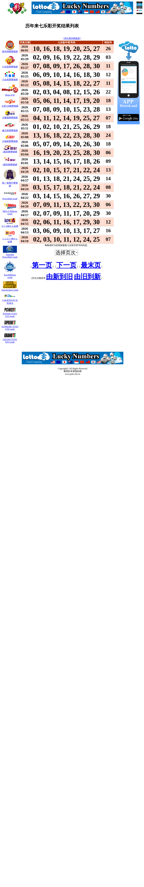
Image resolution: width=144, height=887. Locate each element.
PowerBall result (9, 197)
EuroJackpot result (10, 288)
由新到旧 (59, 276)
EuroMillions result (10, 275)
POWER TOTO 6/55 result (10, 313)
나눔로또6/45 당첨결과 (10, 300)
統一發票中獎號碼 (10, 183)
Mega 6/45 (10, 93)
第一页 (42, 265)
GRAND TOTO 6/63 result (10, 339)
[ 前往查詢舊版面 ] (72, 38)
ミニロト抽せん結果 (10, 239)
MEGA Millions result (10, 211)
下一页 (66, 265)
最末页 (91, 265)
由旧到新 (87, 276)
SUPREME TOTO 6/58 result (10, 326)
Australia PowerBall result (9, 254)
